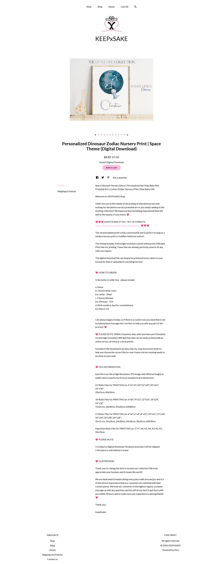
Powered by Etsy (170, 550)
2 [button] (101, 134)
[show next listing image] (127, 135)
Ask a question (120, 177)
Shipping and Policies (52, 554)
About (111, 6)
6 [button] (113, 134)
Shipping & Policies (67, 191)
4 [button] (107, 134)
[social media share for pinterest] (108, 177)
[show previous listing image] (95, 135)
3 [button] (104, 134)
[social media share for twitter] (103, 177)
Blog (100, 6)
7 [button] (115, 134)
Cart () (124, 6)
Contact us (52, 559)
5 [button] (110, 134)
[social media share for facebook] (97, 177)
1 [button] (98, 134)
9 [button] (121, 134)
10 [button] (124, 134)
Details (62, 185)
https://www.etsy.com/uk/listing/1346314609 (117, 225)
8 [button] (118, 134)
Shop (89, 6)
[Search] (135, 7)
